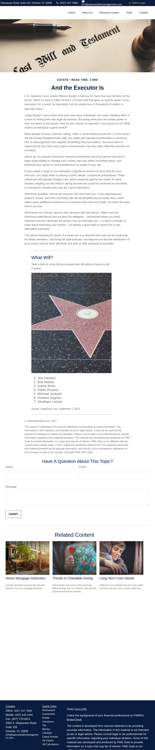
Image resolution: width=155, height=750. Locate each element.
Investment (48, 714)
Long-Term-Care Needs (116, 578)
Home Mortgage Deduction (25, 578)
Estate (46, 717)
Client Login (137, 3)
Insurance (48, 721)
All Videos (48, 740)
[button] (71, 12)
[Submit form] (13, 514)
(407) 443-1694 (24, 714)
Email (82, 466)
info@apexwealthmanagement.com (101, 3)
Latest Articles (50, 736)
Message (11, 486)
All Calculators (50, 744)
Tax (44, 725)
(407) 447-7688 (67, 3)
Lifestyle (47, 733)
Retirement (48, 710)
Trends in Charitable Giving (73, 578)
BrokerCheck (74, 719)
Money (46, 729)
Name (9, 466)
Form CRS (80, 709)
